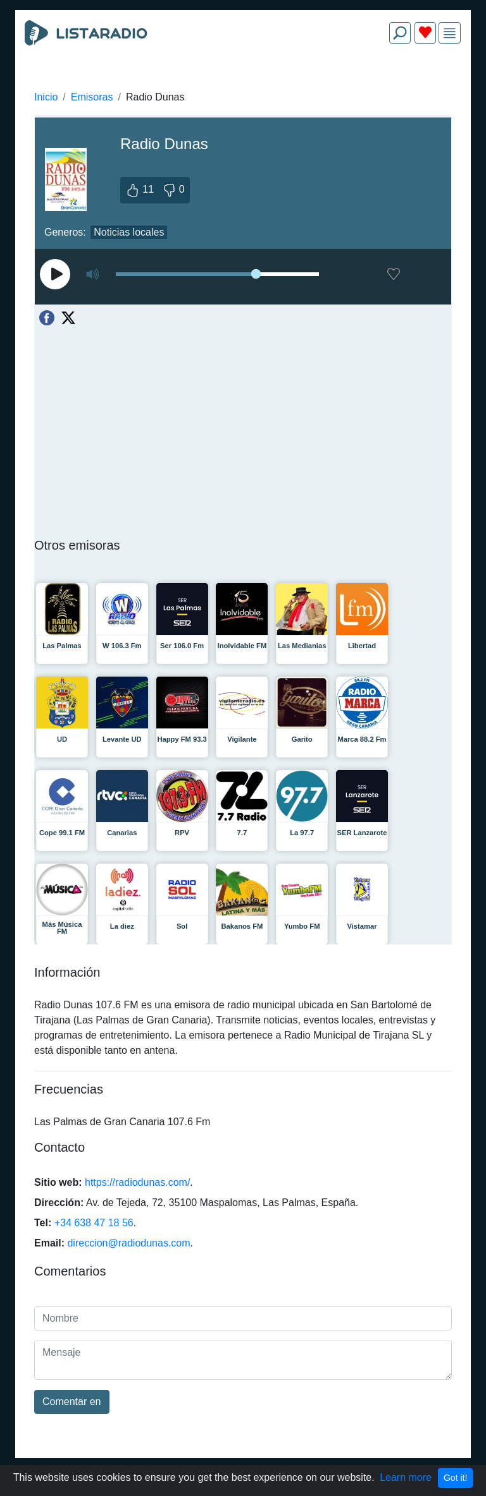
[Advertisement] (243, 83)
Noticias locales (129, 232)
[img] (450, 33)
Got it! (455, 1478)
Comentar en (71, 1401)
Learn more (406, 1477)
